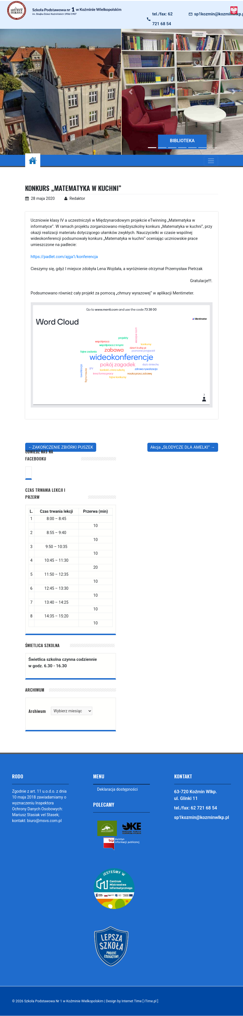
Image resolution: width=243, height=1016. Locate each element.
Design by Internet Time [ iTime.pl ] (132, 1001)
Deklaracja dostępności (117, 789)
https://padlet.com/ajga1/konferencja (64, 256)
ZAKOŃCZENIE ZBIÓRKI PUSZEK (62, 447)
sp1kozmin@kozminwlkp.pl (201, 817)
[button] (131, 92)
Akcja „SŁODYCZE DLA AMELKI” (180, 447)
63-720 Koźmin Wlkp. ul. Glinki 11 (195, 795)
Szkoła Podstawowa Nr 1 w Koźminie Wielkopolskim (63, 1001)
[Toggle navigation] (211, 161)
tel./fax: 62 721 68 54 (162, 18)
